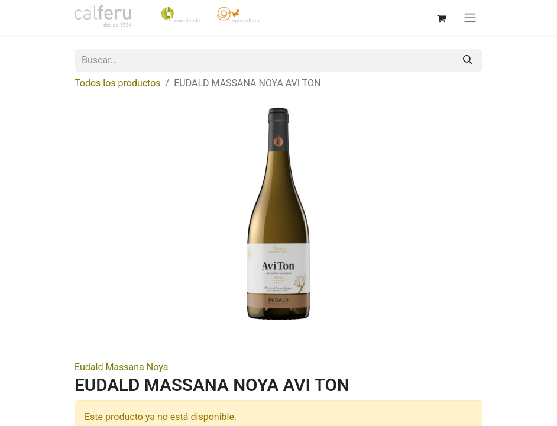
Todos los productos (118, 83)
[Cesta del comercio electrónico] (441, 17)
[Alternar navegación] (470, 17)
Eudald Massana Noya (121, 367)
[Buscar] (467, 60)
